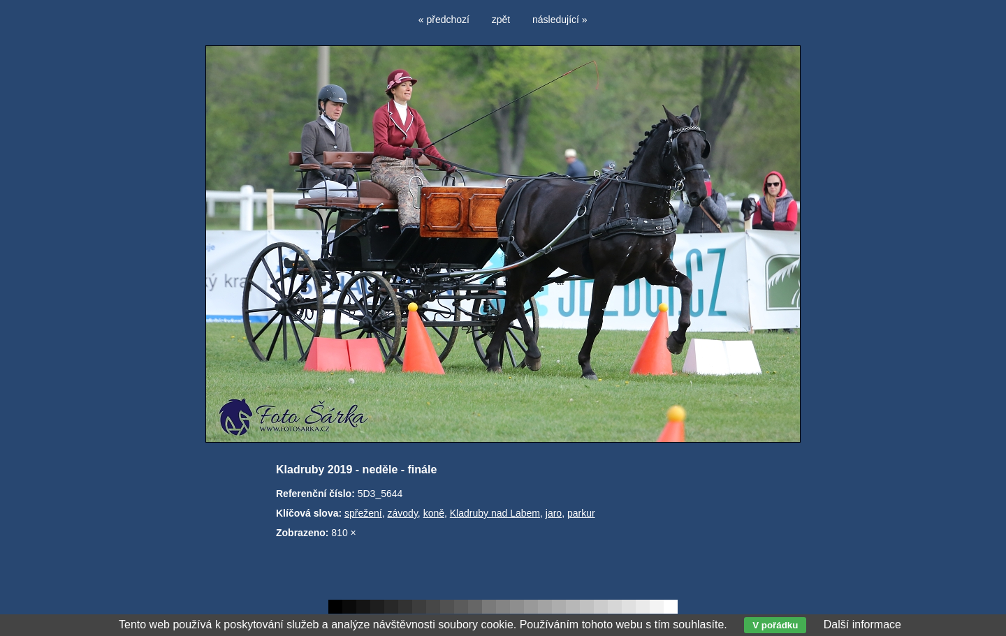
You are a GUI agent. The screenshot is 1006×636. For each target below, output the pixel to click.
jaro (554, 513)
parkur (581, 513)
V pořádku (775, 625)
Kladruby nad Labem (495, 513)
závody (403, 513)
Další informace (862, 624)
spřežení (363, 513)
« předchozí (443, 19)
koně (433, 513)
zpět (501, 19)
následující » (560, 19)
